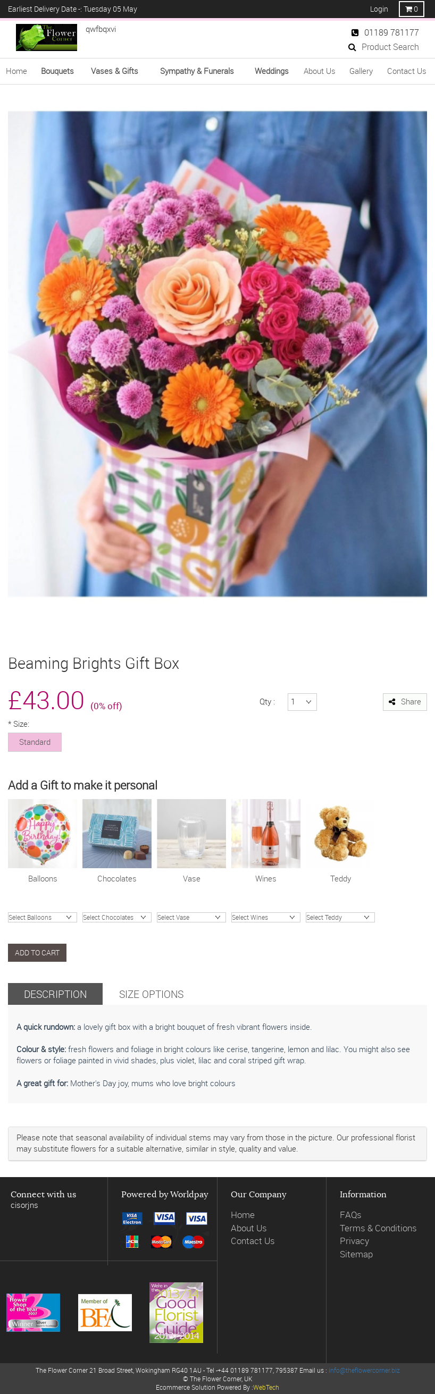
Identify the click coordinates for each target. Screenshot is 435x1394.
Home (16, 71)
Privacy (354, 1241)
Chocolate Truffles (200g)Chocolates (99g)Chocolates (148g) (117, 917)
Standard (35, 741)
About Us (320, 71)
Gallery (361, 71)
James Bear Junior (340, 917)
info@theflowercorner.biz (364, 1370)
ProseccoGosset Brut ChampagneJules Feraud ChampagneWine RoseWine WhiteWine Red (265, 917)
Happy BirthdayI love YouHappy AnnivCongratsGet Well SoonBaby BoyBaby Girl (42, 917)
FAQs (351, 1214)
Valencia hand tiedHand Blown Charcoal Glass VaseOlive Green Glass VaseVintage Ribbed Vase (191, 917)
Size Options (151, 994)
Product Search (383, 47)
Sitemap (356, 1254)
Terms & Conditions (378, 1228)
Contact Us (406, 71)
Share (405, 701)
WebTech (266, 1387)
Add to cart (37, 952)
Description (55, 994)
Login (379, 9)
